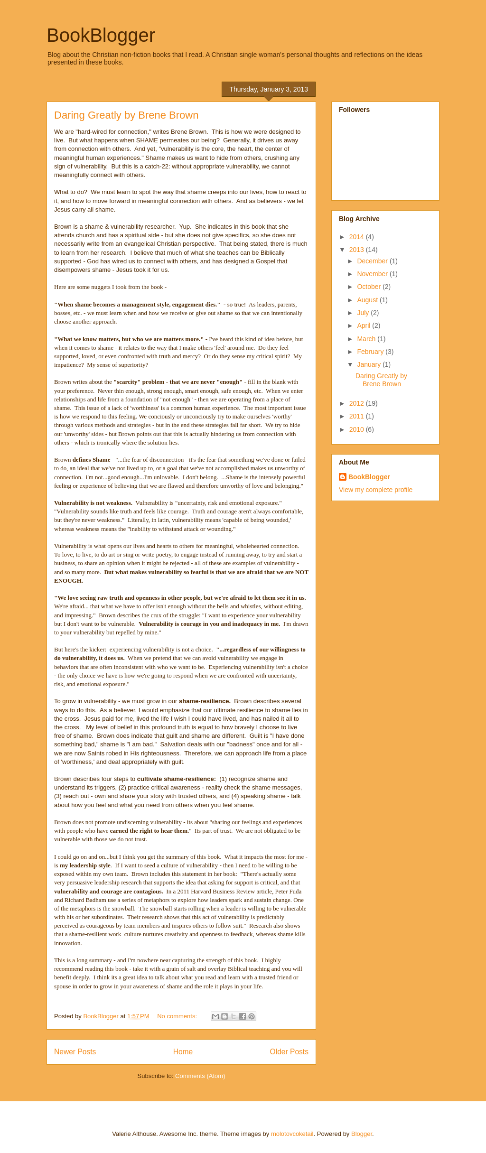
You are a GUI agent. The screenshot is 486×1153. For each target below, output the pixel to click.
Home (183, 1052)
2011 (357, 416)
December (373, 261)
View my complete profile (375, 489)
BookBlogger (101, 35)
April (364, 325)
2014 (357, 237)
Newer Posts (75, 1052)
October (370, 286)
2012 (357, 403)
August (368, 300)
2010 (357, 429)
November (373, 274)
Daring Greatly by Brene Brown (126, 115)
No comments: (177, 1016)
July (364, 312)
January (370, 364)
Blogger (361, 1133)
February (371, 351)
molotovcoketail (292, 1133)
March (367, 339)
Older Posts (289, 1052)
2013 (357, 249)
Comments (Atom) (200, 1075)
